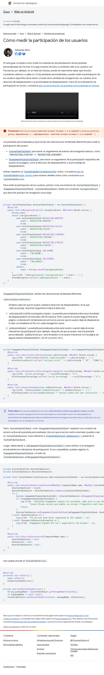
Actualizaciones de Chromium (50, 640)
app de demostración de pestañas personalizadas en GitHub (69, 85)
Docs (6, 11)
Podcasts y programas (46, 653)
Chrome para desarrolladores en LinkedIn (84, 650)
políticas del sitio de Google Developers (30, 622)
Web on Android (24, 11)
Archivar (40, 649)
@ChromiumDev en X (79, 640)
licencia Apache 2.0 (64, 619)
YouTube (74, 644)
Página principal (9, 33)
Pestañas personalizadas (54, 33)
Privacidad (21, 667)
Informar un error (10, 640)
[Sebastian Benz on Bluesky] (23, 54)
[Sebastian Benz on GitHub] (16, 54)
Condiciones (8, 667)
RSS (72, 655)
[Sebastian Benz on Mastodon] (20, 54)
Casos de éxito (43, 644)
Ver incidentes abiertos (13, 644)
